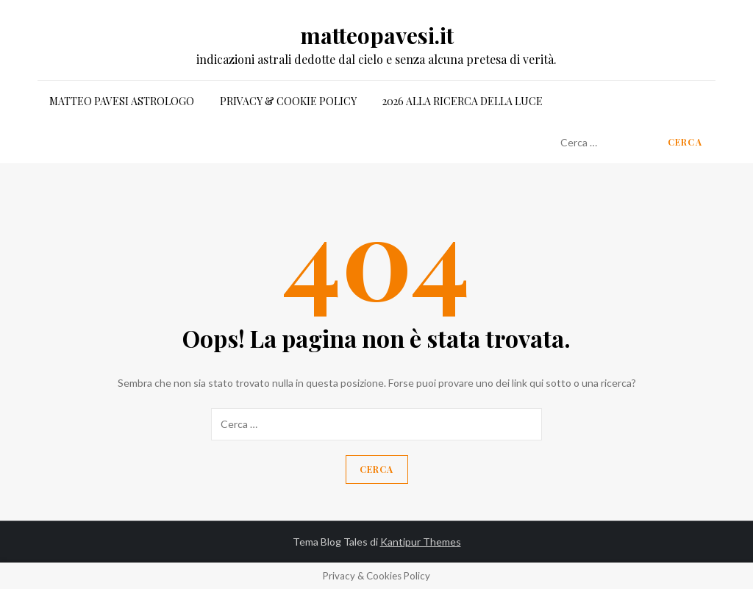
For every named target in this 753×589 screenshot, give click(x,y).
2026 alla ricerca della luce (462, 101)
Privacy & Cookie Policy (288, 101)
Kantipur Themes (420, 541)
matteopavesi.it (377, 35)
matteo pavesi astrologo (121, 101)
